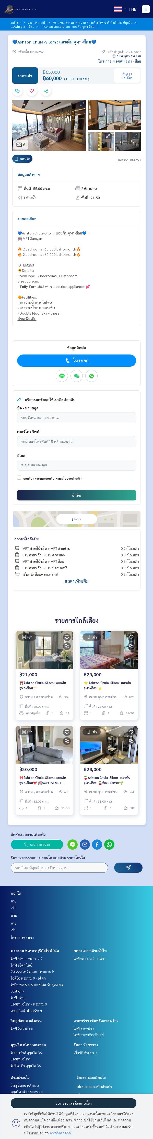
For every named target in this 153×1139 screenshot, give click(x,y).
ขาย (13, 901)
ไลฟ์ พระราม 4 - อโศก (89, 958)
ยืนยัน (76, 495)
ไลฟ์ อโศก (18, 997)
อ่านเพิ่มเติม (27, 318)
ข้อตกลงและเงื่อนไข (91, 1077)
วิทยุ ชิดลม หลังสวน (26, 1020)
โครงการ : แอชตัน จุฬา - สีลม (120, 61)
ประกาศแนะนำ (36, 22)
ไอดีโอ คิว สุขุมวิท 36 (26, 1065)
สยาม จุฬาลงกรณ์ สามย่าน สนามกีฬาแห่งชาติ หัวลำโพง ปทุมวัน (92, 22)
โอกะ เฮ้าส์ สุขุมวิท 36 (26, 1052)
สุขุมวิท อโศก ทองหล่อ (28, 1044)
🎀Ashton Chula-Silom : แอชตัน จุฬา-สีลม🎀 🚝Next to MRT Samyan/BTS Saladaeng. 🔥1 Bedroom (42, 780)
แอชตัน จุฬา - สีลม (22, 26)
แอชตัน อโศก (20, 1059)
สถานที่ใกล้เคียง (27, 539)
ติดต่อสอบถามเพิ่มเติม (28, 834)
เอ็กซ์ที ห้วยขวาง (85, 1052)
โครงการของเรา (22, 937)
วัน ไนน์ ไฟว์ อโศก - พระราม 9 (32, 971)
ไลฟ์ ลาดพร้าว (84, 1028)
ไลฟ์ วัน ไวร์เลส (22, 1028)
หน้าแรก (16, 22)
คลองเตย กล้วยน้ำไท (90, 950)
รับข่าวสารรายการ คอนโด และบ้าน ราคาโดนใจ (48, 857)
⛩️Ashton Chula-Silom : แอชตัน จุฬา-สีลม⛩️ (42, 685)
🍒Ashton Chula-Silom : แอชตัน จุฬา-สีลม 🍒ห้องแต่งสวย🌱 (107, 780)
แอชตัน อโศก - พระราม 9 (29, 1004)
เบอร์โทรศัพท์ (28, 431)
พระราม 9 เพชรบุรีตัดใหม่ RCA (35, 950)
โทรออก (76, 361)
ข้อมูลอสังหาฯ (29, 174)
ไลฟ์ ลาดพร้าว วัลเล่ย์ (89, 1034)
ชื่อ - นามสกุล (28, 408)
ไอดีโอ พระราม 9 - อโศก (28, 978)
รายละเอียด (27, 218)
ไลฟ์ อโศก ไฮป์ (21, 965)
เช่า (13, 907)
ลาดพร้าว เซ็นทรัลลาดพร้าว (96, 1020)
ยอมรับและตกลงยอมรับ (38, 478)
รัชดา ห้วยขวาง (86, 1044)
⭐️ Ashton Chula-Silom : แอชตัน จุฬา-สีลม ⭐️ (107, 685)
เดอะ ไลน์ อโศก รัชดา (26, 1010)
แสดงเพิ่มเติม (76, 581)
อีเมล (21, 455)
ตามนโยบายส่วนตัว (68, 478)
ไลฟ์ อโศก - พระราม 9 (26, 958)
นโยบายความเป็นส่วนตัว (94, 1086)
